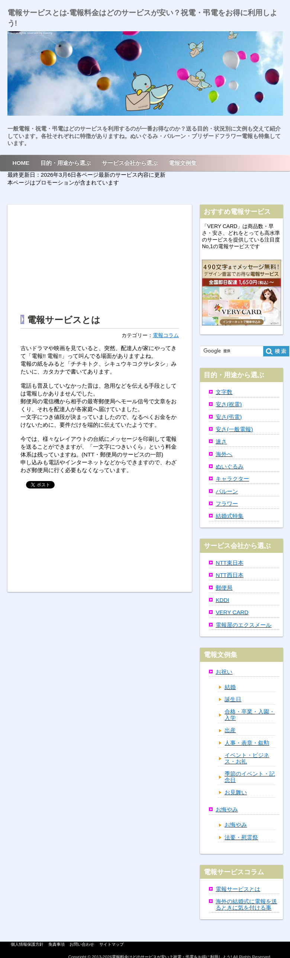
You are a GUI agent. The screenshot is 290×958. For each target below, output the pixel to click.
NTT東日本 (230, 563)
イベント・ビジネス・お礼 (247, 758)
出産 (230, 730)
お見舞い (236, 792)
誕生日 (233, 699)
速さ (221, 441)
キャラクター (232, 478)
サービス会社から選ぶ (130, 163)
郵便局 (224, 587)
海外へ (224, 454)
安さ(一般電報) (234, 429)
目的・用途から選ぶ (66, 163)
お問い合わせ (82, 944)
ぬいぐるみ (230, 466)
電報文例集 (183, 163)
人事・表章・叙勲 (247, 743)
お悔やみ (227, 809)
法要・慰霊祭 (241, 837)
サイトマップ (111, 944)
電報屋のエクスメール (243, 625)
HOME (21, 163)
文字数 (224, 392)
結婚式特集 (230, 516)
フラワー (227, 503)
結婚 (230, 687)
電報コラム (166, 335)
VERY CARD (232, 612)
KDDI (222, 600)
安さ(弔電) (229, 417)
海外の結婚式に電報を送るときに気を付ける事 (246, 904)
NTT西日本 (230, 575)
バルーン (227, 491)
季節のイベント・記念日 (250, 776)
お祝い (224, 672)
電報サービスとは (238, 889)
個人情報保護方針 (27, 944)
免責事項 (56, 944)
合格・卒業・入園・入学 (250, 714)
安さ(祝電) (229, 404)
